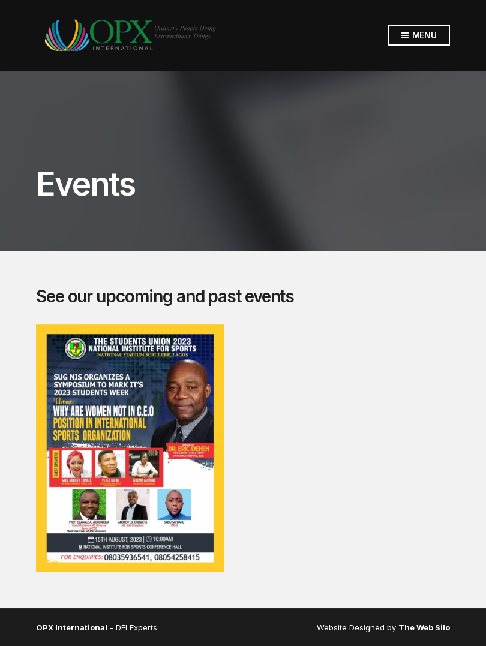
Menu (419, 35)
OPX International (71, 627)
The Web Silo (424, 627)
